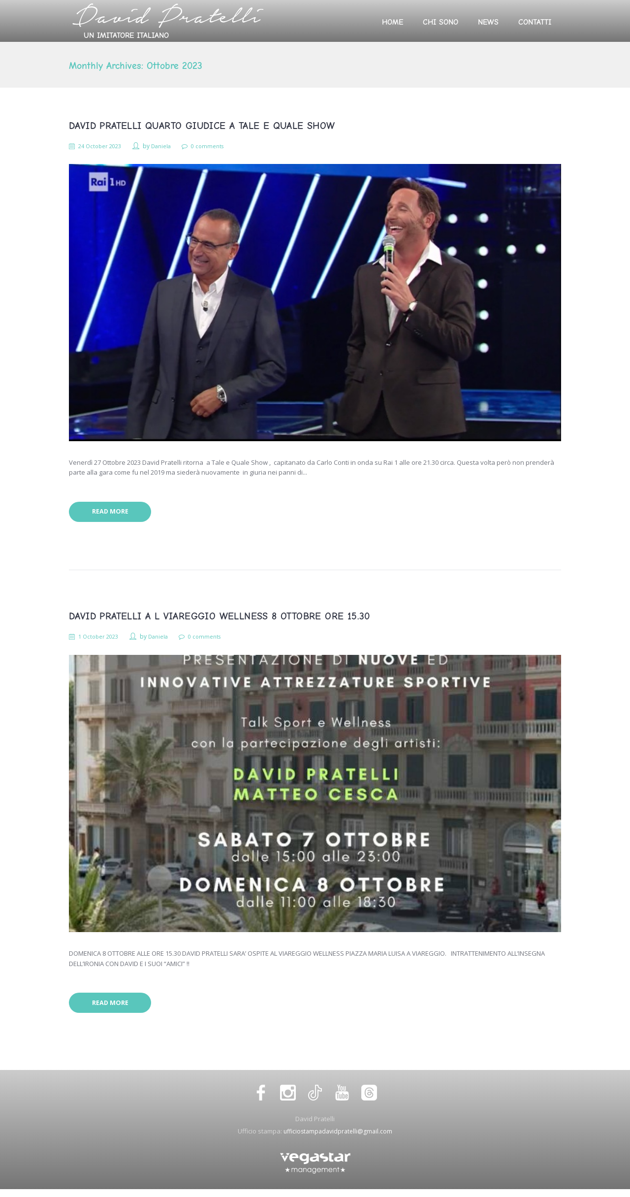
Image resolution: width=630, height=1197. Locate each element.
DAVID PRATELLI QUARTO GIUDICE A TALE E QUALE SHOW (202, 125)
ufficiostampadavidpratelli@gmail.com (338, 1138)
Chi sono (440, 22)
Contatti (534, 22)
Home (392, 22)
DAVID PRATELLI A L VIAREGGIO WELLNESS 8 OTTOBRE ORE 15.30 (219, 620)
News (488, 22)
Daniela (167, 146)
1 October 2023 (102, 640)
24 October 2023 (103, 146)
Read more (114, 514)
